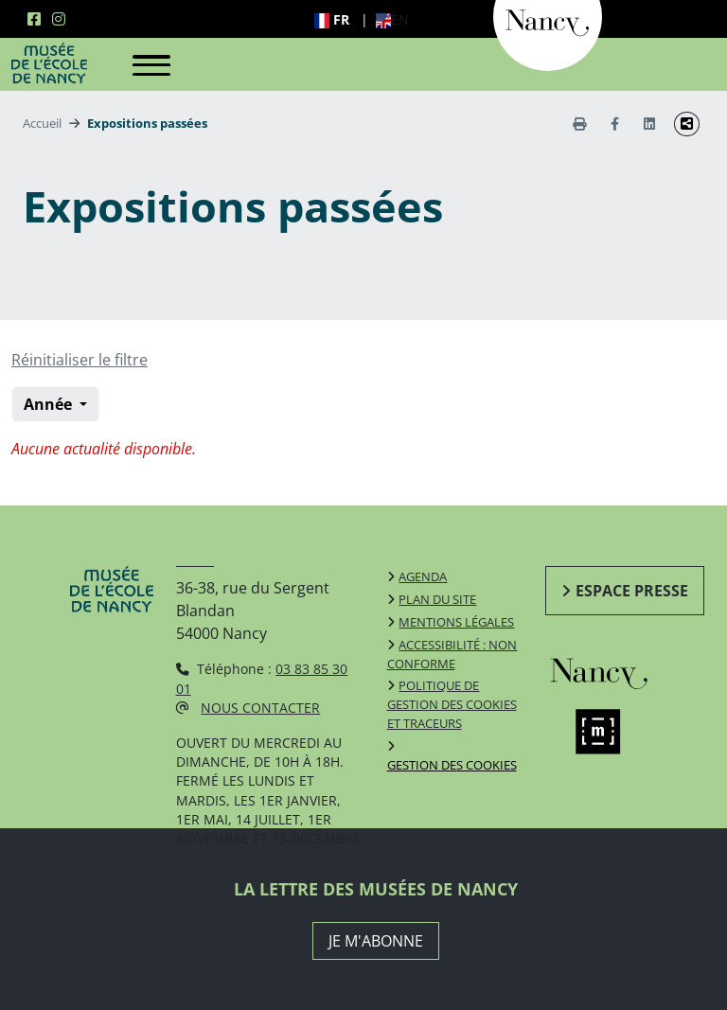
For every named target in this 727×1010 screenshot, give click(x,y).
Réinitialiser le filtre (79, 359)
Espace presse (632, 590)
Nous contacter (260, 708)
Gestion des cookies (452, 764)
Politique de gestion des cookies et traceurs (452, 704)
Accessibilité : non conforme (452, 654)
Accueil (42, 123)
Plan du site (437, 599)
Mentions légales (456, 621)
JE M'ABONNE (375, 940)
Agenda (423, 576)
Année (50, 404)
